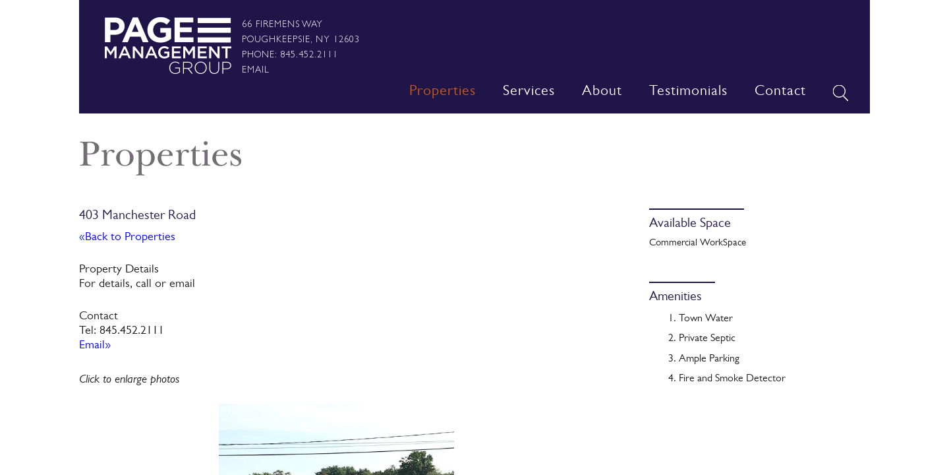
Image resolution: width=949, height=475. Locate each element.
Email (256, 69)
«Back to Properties (127, 238)
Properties (442, 92)
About (602, 92)
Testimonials (688, 92)
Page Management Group (167, 45)
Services (529, 92)
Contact (780, 92)
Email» (95, 346)
